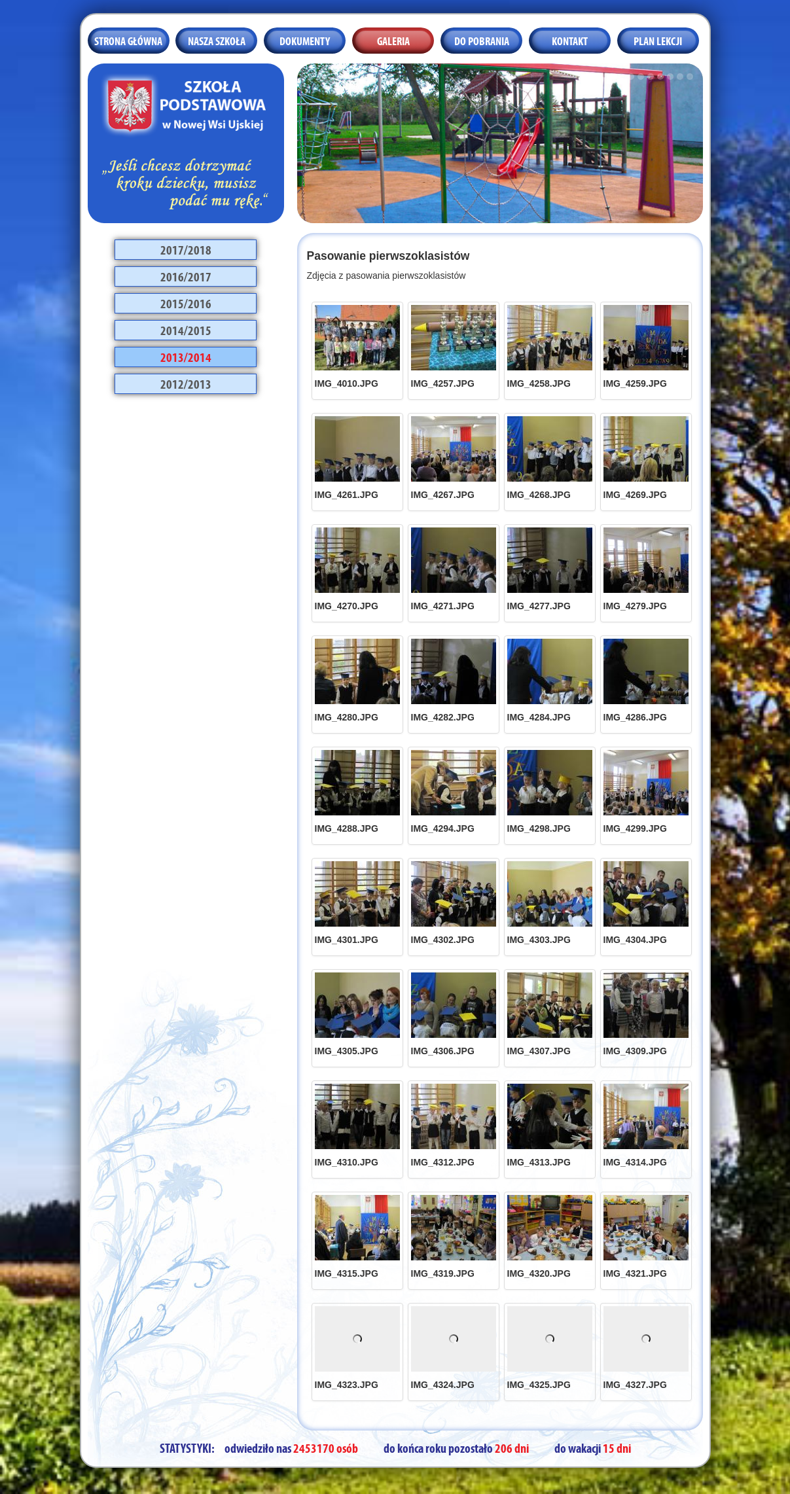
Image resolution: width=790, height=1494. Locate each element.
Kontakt (570, 39)
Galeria (393, 39)
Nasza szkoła (216, 39)
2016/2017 (185, 275)
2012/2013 (185, 383)
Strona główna (128, 39)
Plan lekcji (658, 39)
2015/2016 (185, 302)
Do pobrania (481, 39)
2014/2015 (185, 329)
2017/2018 (185, 249)
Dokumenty (304, 39)
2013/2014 (185, 356)
